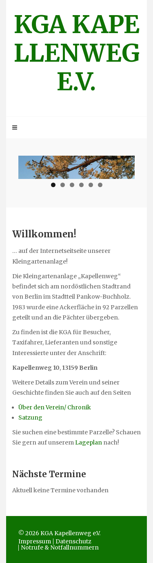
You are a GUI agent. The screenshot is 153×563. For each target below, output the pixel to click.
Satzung (30, 417)
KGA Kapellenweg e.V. (77, 53)
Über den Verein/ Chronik (54, 407)
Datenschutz (73, 541)
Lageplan (89, 442)
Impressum (34, 541)
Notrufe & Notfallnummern (60, 547)
